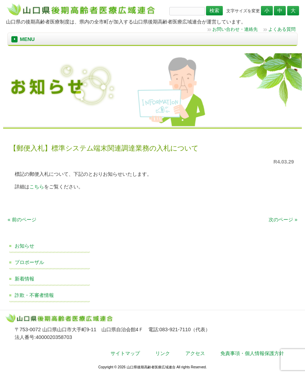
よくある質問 (282, 29)
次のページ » (283, 219)
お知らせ (24, 246)
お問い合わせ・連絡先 (235, 29)
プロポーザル (29, 262)
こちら (36, 186)
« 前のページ (22, 219)
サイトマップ (125, 353)
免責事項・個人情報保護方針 (252, 353)
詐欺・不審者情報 (34, 295)
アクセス (195, 353)
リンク (162, 353)
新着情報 (24, 279)
